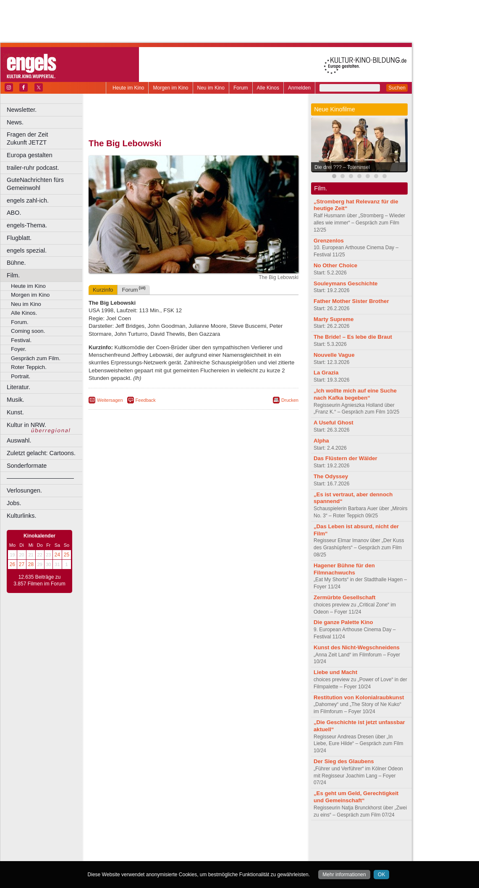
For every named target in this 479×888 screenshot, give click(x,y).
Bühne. (16, 262)
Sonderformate (27, 465)
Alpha (321, 440)
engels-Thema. (27, 225)
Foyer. (18, 349)
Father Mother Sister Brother (351, 301)
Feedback (146, 400)
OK (381, 874)
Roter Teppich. (29, 367)
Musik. (15, 399)
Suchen (397, 88)
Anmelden (299, 88)
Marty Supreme (333, 319)
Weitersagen (110, 400)
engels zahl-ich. (28, 200)
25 (66, 555)
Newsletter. (22, 109)
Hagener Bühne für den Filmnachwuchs (344, 569)
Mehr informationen (344, 874)
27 (21, 564)
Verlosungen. (24, 490)
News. (15, 122)
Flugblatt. (19, 238)
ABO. (14, 212)
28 (31, 564)
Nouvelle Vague (334, 355)
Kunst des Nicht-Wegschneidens (357, 647)
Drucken (289, 400)
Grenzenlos (329, 240)
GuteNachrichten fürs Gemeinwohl (35, 184)
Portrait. (20, 376)
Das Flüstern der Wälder (345, 458)
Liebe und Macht (335, 672)
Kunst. (15, 412)
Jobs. (14, 503)
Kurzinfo (103, 290)
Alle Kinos (268, 88)
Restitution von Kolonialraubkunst (359, 697)
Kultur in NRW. (26, 425)
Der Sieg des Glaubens (344, 761)
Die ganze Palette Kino (343, 622)
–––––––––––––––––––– (40, 477)
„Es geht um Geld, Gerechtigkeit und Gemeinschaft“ (356, 797)
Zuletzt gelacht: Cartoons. (41, 453)
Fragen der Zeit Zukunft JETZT (45, 138)
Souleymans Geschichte (345, 283)
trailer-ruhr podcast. (33, 167)
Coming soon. (28, 331)
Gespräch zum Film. (35, 358)
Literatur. (18, 387)
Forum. (20, 322)
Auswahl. (19, 440)
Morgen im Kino (170, 88)
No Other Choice (335, 265)
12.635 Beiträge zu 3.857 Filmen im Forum (39, 580)
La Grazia (326, 372)
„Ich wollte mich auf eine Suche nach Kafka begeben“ (355, 394)
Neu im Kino (211, 88)
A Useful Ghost (333, 422)
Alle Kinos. (24, 313)
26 (12, 564)
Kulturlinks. (21, 515)
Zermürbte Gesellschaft (344, 597)
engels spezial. (27, 250)
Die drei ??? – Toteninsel (342, 167)
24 (57, 555)
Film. (13, 275)
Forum (240, 88)
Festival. (21, 340)
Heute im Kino (128, 88)
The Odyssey (331, 476)
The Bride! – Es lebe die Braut (353, 337)
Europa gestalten (29, 155)
